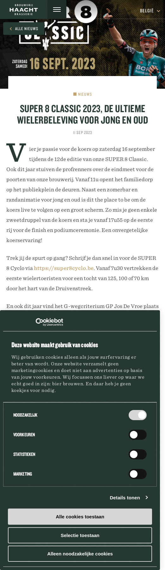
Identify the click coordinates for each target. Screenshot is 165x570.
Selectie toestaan (80, 535)
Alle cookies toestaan (80, 516)
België (150, 11)
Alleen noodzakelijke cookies (80, 553)
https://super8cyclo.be (64, 268)
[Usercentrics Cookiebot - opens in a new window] (35, 322)
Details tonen (125, 497)
